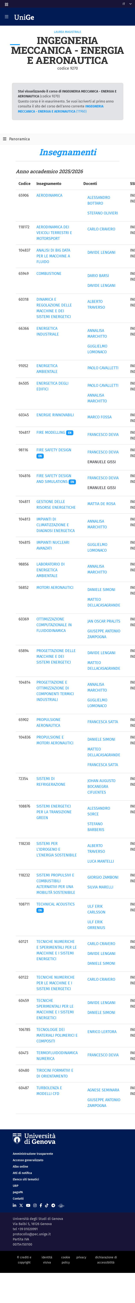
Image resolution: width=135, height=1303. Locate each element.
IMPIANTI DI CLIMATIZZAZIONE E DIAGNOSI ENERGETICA (55, 525)
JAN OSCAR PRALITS (103, 621)
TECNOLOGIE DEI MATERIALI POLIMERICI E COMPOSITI (57, 1035)
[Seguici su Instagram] (35, 1205)
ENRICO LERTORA (101, 1031)
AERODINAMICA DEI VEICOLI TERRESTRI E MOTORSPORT (54, 233)
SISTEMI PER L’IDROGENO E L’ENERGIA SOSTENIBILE (56, 849)
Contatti (18, 1198)
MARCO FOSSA (99, 417)
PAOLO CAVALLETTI (102, 368)
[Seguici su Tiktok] (46, 1205)
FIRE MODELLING (54, 432)
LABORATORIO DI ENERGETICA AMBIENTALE (50, 570)
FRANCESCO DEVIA (103, 434)
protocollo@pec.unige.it (32, 1234)
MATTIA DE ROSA (101, 503)
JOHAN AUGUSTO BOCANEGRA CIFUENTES (101, 786)
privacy (81, 1257)
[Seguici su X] (21, 1205)
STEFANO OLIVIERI (102, 213)
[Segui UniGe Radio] (61, 1205)
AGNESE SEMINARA (103, 1090)
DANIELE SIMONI (101, 589)
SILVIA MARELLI (100, 887)
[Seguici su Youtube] (28, 1205)
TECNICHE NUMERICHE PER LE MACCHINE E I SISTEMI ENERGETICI (55, 983)
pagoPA (18, 1192)
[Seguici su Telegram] (53, 1205)
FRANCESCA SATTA (102, 722)
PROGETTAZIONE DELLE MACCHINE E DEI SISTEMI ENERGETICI (56, 656)
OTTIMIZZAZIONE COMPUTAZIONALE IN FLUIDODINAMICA (54, 625)
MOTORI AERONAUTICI (54, 587)
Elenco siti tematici (26, 1179)
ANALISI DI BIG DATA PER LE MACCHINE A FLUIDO (53, 256)
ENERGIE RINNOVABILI (55, 415)
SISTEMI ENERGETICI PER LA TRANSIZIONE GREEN (54, 812)
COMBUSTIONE (48, 273)
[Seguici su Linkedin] (14, 1205)
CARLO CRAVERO (101, 229)
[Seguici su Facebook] (41, 1205)
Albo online (20, 1166)
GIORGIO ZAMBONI (102, 877)
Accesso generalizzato (28, 1160)
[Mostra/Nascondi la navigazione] (6, 16)
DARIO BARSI (98, 275)
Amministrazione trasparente (33, 1154)
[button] (6, 3)
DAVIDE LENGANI (101, 252)
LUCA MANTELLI (100, 861)
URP (15, 1186)
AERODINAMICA (49, 195)
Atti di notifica (22, 1173)
